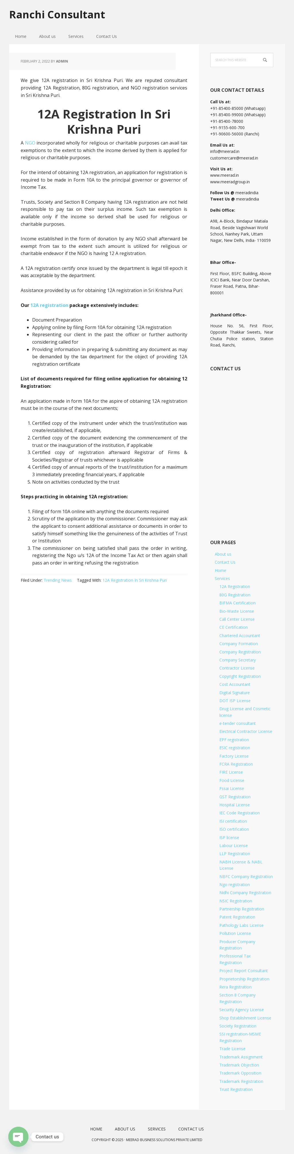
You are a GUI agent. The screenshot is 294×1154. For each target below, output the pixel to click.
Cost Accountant (234, 684)
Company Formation (238, 643)
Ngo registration (234, 884)
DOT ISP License (235, 700)
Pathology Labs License (241, 925)
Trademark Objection (239, 1065)
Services (222, 578)
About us (223, 554)
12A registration (49, 305)
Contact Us (225, 562)
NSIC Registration (235, 901)
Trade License (232, 1048)
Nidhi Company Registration (245, 892)
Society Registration (237, 1026)
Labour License (233, 845)
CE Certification (233, 627)
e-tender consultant (237, 723)
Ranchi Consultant (57, 14)
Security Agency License (241, 1009)
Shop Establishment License (245, 1018)
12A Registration (234, 586)
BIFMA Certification (237, 603)
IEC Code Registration (239, 813)
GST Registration (235, 796)
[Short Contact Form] (241, 449)
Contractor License (237, 668)
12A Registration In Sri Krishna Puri (134, 580)
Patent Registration (237, 917)
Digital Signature (234, 692)
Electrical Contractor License (245, 731)
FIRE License (231, 772)
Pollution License (235, 933)
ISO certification (234, 829)
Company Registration (240, 652)
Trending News (58, 580)
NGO (30, 143)
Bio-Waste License (236, 611)
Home (220, 570)
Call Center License (237, 619)
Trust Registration (236, 1089)
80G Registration (234, 595)
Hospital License (234, 804)
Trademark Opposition (240, 1073)
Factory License (234, 756)
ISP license (229, 837)
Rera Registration (235, 987)
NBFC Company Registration (246, 876)
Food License (231, 780)
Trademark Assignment (241, 1057)
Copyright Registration (240, 676)
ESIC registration (234, 747)
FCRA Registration (236, 764)
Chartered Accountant (239, 635)
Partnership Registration (241, 909)
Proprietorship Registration (244, 979)
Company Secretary (237, 660)
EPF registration (234, 739)
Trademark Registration (241, 1081)
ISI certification (233, 821)
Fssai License (231, 788)
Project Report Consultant (243, 970)
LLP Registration (234, 853)
